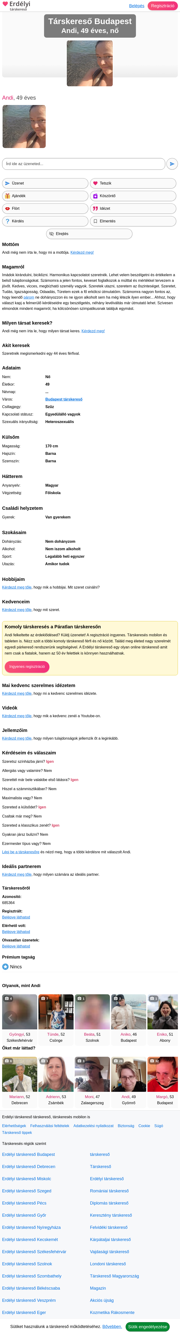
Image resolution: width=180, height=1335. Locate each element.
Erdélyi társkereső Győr (24, 1215)
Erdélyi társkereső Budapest (28, 1154)
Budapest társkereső (63, 399)
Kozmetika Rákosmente (112, 1312)
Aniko (125, 1034)
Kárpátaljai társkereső (110, 1239)
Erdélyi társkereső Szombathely (31, 1276)
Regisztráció (162, 6)
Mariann (16, 1097)
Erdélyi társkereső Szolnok (27, 1264)
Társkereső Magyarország (114, 1276)
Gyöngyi (16, 1034)
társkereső (100, 1154)
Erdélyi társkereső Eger (24, 1312)
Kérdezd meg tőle (16, 587)
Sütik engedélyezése (147, 1326)
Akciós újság (102, 1300)
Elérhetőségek (14, 1126)
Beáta (89, 1034)
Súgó (158, 1126)
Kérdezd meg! (82, 252)
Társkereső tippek (17, 1133)
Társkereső (100, 1166)
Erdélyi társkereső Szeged (26, 1191)
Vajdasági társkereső (109, 1251)
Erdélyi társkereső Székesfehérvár (34, 1251)
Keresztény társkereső (111, 1215)
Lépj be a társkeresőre (20, 852)
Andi (126, 1097)
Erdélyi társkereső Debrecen (28, 1166)
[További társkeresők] (170, 1018)
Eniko (162, 1034)
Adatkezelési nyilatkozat (94, 1126)
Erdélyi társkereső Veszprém (29, 1300)
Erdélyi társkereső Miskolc (26, 1178)
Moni (89, 1097)
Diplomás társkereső (109, 1203)
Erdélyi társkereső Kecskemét (30, 1239)
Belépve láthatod (16, 917)
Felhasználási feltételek (49, 1126)
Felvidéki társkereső (109, 1227)
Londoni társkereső (108, 1264)
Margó (162, 1097)
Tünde (53, 1034)
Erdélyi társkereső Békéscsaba (31, 1288)
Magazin (98, 1288)
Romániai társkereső (109, 1191)
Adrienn (53, 1097)
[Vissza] (10, 1018)
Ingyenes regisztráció (27, 667)
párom (29, 297)
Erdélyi (16, 6)
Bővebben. (112, 1326)
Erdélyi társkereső (107, 1178)
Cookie (144, 1126)
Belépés (136, 6)
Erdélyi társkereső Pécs (24, 1203)
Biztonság (126, 1126)
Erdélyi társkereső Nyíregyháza (31, 1227)
